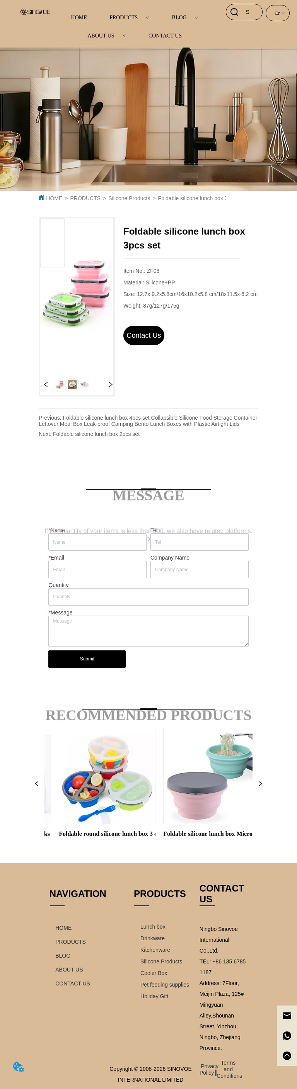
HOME (79, 17)
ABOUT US (106, 36)
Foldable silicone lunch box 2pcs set (96, 434)
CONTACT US (165, 36)
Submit (87, 659)
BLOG (185, 17)
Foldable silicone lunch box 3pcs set (201, 198)
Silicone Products (129, 198)
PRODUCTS (129, 17)
